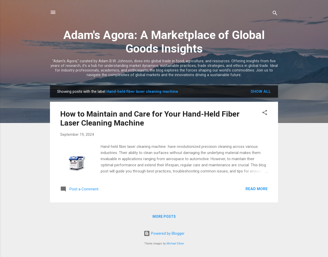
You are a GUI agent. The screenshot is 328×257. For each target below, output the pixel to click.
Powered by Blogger (164, 233)
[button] (265, 113)
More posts (164, 216)
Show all (261, 91)
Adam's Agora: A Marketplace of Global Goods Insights (164, 41)
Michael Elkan (175, 243)
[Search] (275, 14)
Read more (256, 189)
